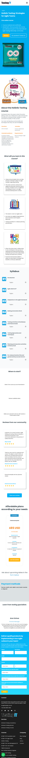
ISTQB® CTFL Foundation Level (8, 732)
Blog (21, 735)
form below (14, 573)
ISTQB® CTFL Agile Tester (7, 735)
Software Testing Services (7, 721)
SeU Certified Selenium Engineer (8, 746)
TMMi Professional (5, 744)
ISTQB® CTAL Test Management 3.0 (9, 739)
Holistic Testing (5, 737)
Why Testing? (23, 732)
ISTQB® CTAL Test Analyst (7, 742)
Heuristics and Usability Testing (8, 751)
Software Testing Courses (7, 724)
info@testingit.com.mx (6, 702)
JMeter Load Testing (6, 749)
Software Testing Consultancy (8, 719)
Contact (22, 739)
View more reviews (14, 493)
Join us (21, 737)
